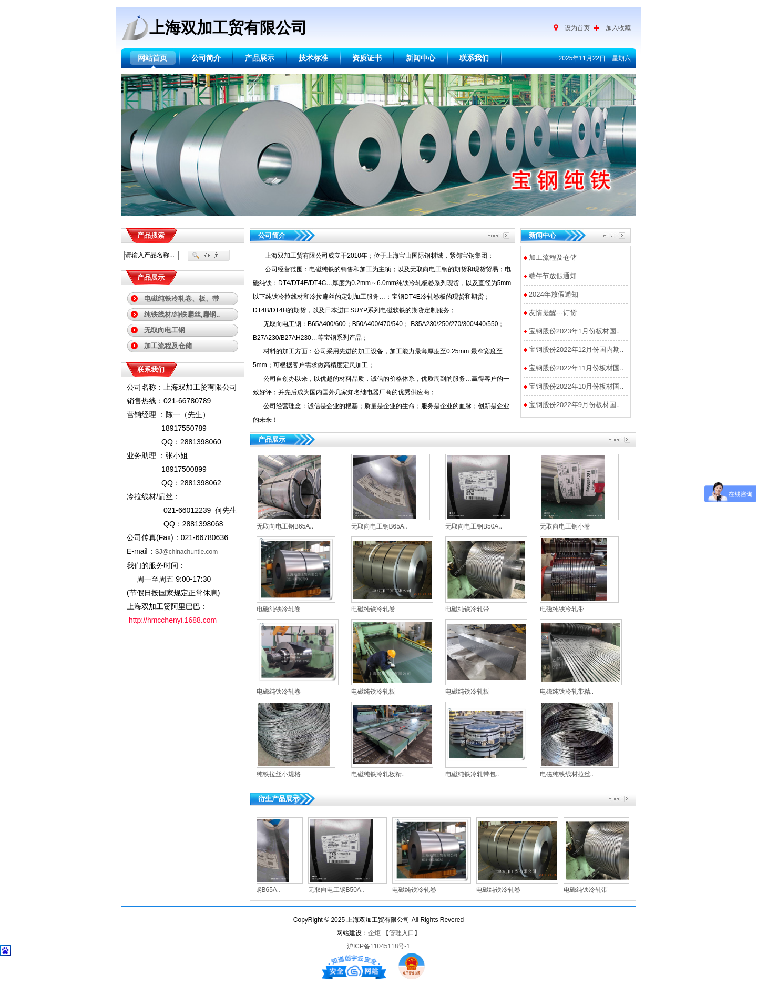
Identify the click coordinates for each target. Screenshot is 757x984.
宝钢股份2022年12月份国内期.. (576, 349)
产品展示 (259, 58)
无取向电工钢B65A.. (285, 526)
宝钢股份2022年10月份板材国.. (576, 386)
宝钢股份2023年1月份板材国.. (574, 331)
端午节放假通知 (553, 276)
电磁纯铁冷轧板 (373, 691)
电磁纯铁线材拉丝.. (567, 774)
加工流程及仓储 (553, 257)
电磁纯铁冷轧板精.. (378, 774)
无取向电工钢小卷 (565, 526)
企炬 (374, 933)
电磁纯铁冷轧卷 (279, 609)
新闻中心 (420, 58)
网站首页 (152, 58)
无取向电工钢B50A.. (473, 526)
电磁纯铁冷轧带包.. (472, 774)
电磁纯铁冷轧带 (467, 609)
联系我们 (474, 58)
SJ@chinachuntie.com (186, 551)
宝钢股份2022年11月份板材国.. (576, 368)
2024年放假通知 (553, 294)
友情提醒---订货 (553, 313)
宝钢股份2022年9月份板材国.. (574, 405)
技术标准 (313, 58)
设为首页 (577, 28)
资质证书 (367, 58)
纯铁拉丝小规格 (279, 774)
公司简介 (206, 58)
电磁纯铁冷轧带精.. (567, 691)
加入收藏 (618, 28)
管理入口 (401, 933)
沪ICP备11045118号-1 (378, 946)
